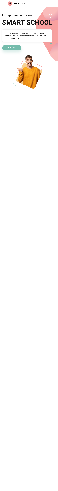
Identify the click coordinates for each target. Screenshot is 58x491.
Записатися (11, 47)
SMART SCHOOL (22, 3)
